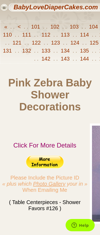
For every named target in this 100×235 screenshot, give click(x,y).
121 (17, 43)
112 (46, 35)
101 (35, 27)
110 (8, 35)
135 (84, 51)
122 (36, 43)
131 (8, 51)
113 (65, 35)
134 (65, 51)
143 (65, 59)
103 (74, 27)
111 (27, 35)
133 (46, 51)
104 (93, 27)
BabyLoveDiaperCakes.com (56, 7)
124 (75, 43)
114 (84, 35)
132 (27, 51)
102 (55, 27)
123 (55, 43)
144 (84, 59)
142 (46, 59)
